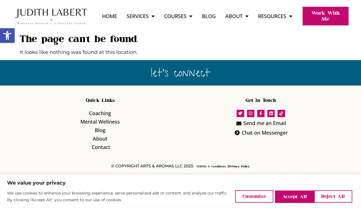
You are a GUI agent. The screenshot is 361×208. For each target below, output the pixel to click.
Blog (209, 16)
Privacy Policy (239, 166)
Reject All (288, 196)
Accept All (333, 196)
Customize (245, 196)
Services (141, 16)
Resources (275, 16)
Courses (178, 16)
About (236, 16)
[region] (180, 191)
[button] (7, 35)
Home (109, 16)
